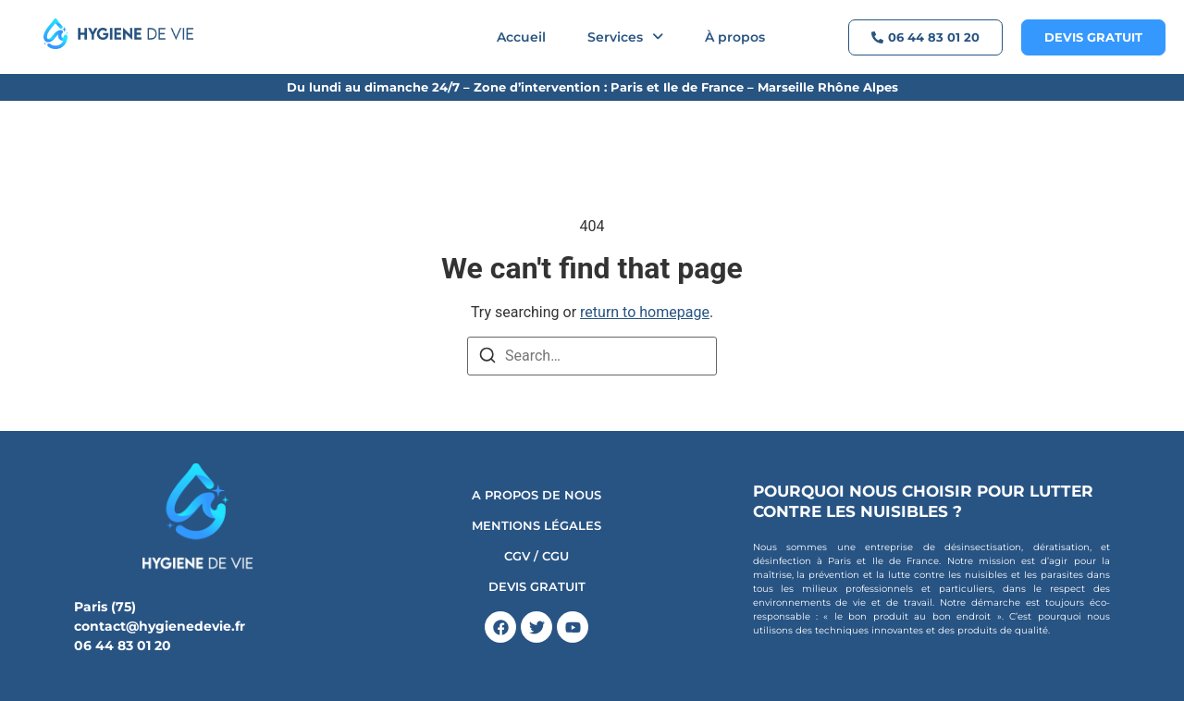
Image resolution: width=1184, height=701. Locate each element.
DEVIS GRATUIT (537, 587)
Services (625, 37)
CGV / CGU (536, 556)
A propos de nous (536, 495)
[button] (625, 37)
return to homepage (644, 312)
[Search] (487, 358)
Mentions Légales (536, 526)
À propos (735, 37)
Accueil (521, 37)
